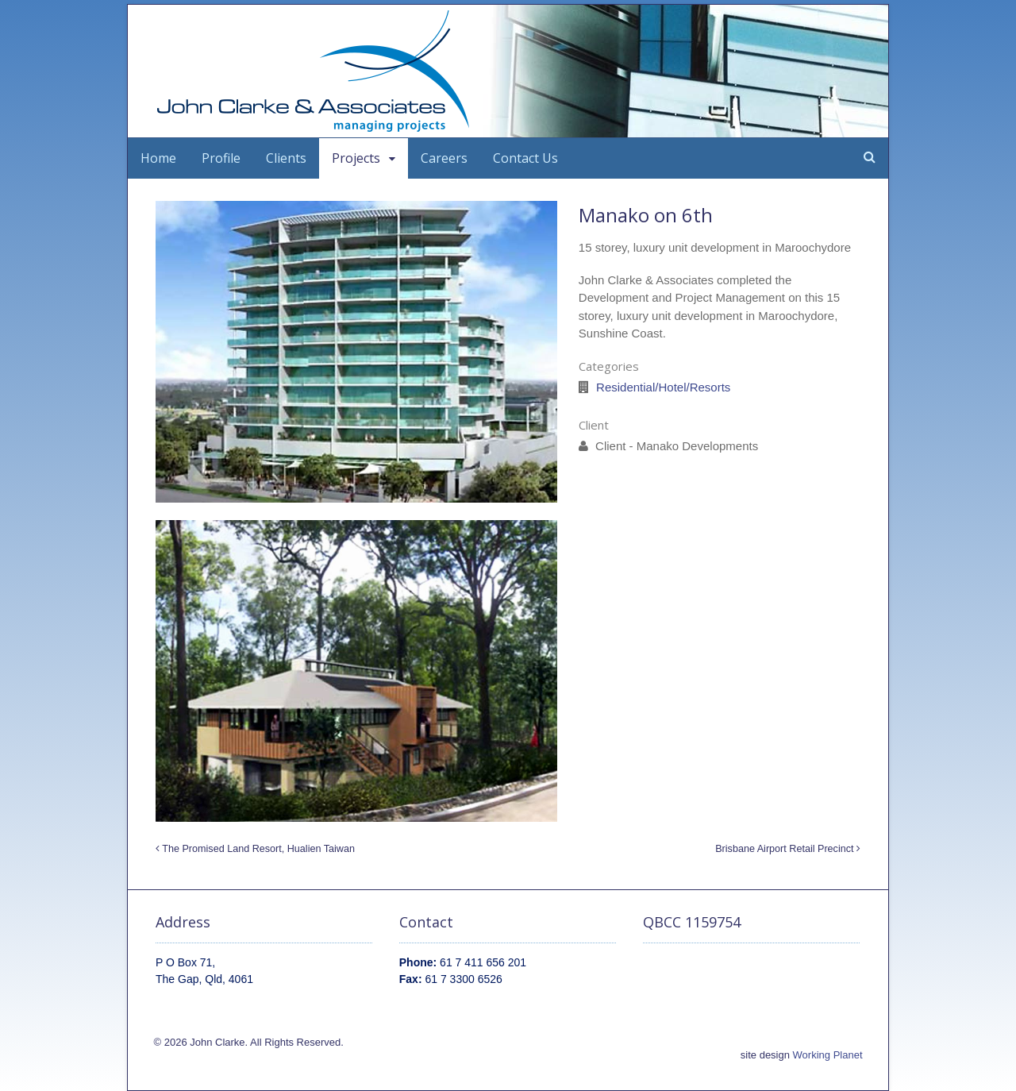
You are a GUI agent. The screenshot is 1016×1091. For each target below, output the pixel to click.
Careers (444, 158)
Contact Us (525, 158)
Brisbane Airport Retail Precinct (787, 848)
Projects (356, 158)
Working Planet (828, 1055)
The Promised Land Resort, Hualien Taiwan (255, 848)
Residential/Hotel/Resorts (663, 387)
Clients (286, 158)
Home (158, 158)
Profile (221, 158)
